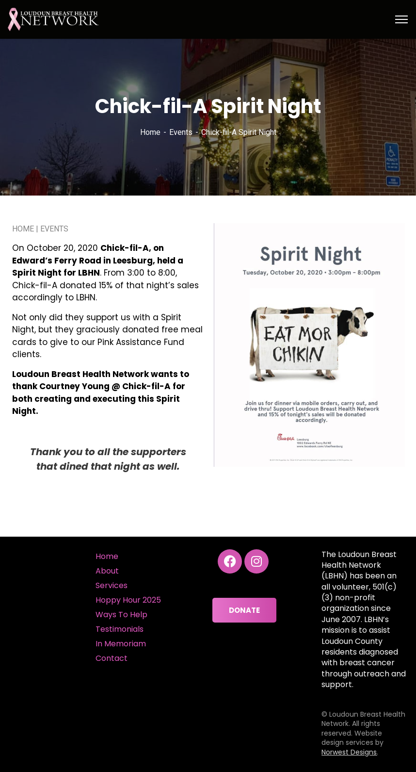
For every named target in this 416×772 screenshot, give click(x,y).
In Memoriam (121, 643)
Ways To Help (121, 614)
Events (180, 132)
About (107, 570)
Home (150, 132)
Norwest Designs (349, 752)
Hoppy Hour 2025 (128, 600)
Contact (112, 658)
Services (112, 585)
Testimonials (120, 629)
